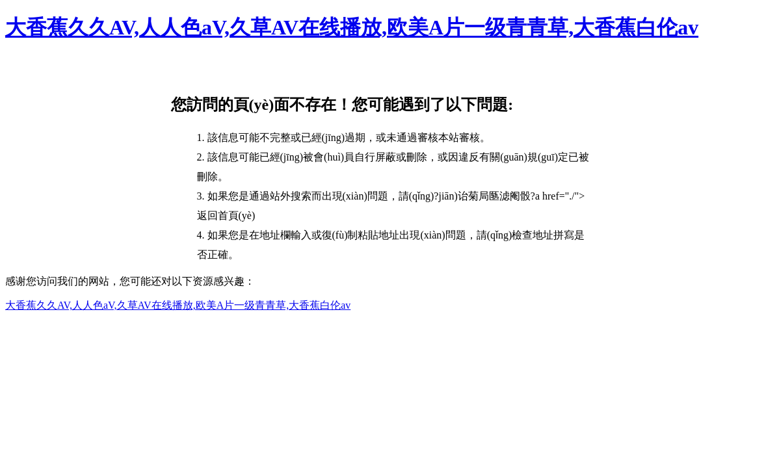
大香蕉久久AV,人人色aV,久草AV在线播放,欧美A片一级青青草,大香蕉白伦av (351, 27)
